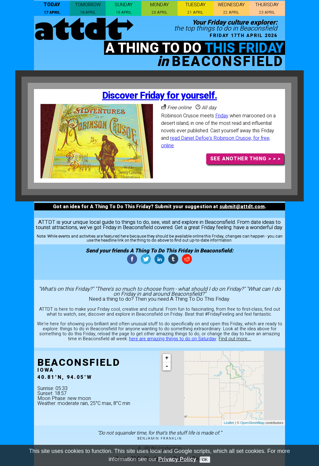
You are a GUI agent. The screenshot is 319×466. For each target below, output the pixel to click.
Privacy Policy (177, 460)
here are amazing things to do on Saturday (172, 339)
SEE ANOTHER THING (245, 158)
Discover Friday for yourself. (159, 96)
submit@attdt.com (242, 206)
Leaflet (229, 423)
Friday (221, 116)
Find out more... (235, 339)
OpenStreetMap (252, 423)
